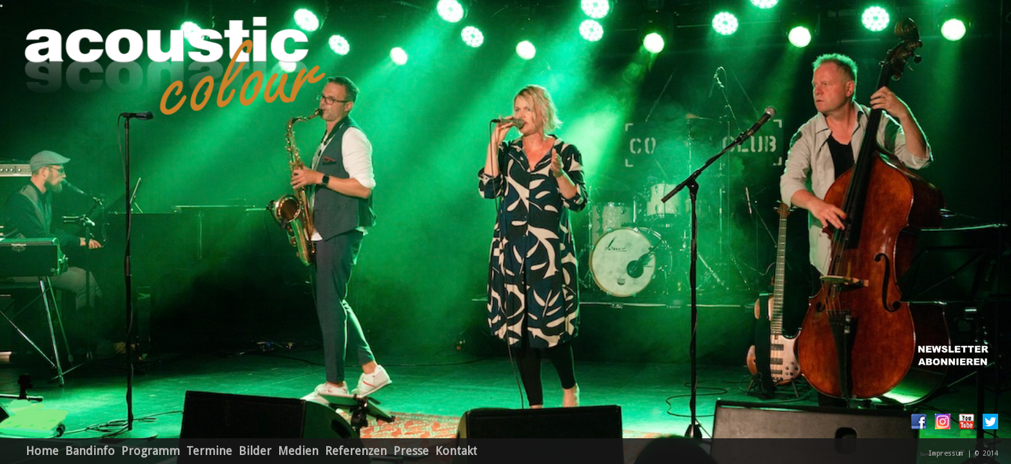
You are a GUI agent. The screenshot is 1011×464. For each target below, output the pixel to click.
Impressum (945, 453)
